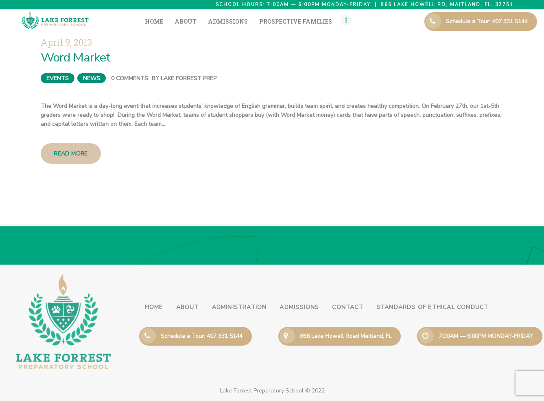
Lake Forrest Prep (188, 78)
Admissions (299, 307)
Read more (71, 154)
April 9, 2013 (66, 42)
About (187, 307)
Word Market (75, 57)
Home (154, 307)
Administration (239, 307)
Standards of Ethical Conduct (432, 307)
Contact (347, 307)
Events (57, 78)
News (91, 78)
